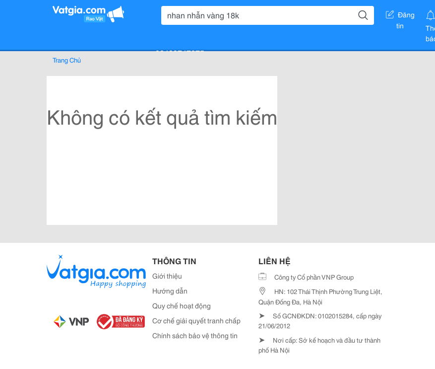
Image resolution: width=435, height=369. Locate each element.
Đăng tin (400, 16)
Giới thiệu (167, 276)
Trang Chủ (67, 59)
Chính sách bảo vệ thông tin (195, 335)
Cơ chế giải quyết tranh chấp (196, 320)
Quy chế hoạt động (181, 305)
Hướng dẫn (169, 290)
